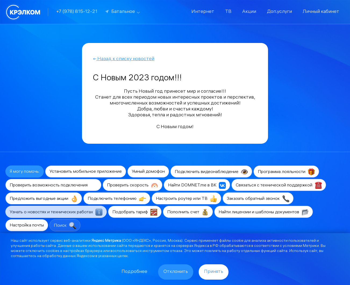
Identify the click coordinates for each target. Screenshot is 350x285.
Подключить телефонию (117, 198)
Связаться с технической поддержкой (279, 185)
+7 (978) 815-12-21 (76, 12)
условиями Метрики (301, 246)
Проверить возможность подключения (53, 185)
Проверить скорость (132, 185)
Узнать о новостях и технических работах (56, 212)
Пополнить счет (188, 212)
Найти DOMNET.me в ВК (197, 185)
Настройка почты (27, 225)
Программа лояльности (286, 171)
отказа (176, 251)
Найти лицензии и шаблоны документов (264, 212)
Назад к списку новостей (123, 59)
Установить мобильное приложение (85, 171)
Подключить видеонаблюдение (211, 171)
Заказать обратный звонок (258, 198)
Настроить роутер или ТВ (186, 198)
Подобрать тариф (134, 212)
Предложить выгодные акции (44, 198)
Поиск (65, 225)
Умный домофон (148, 171)
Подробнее (134, 272)
